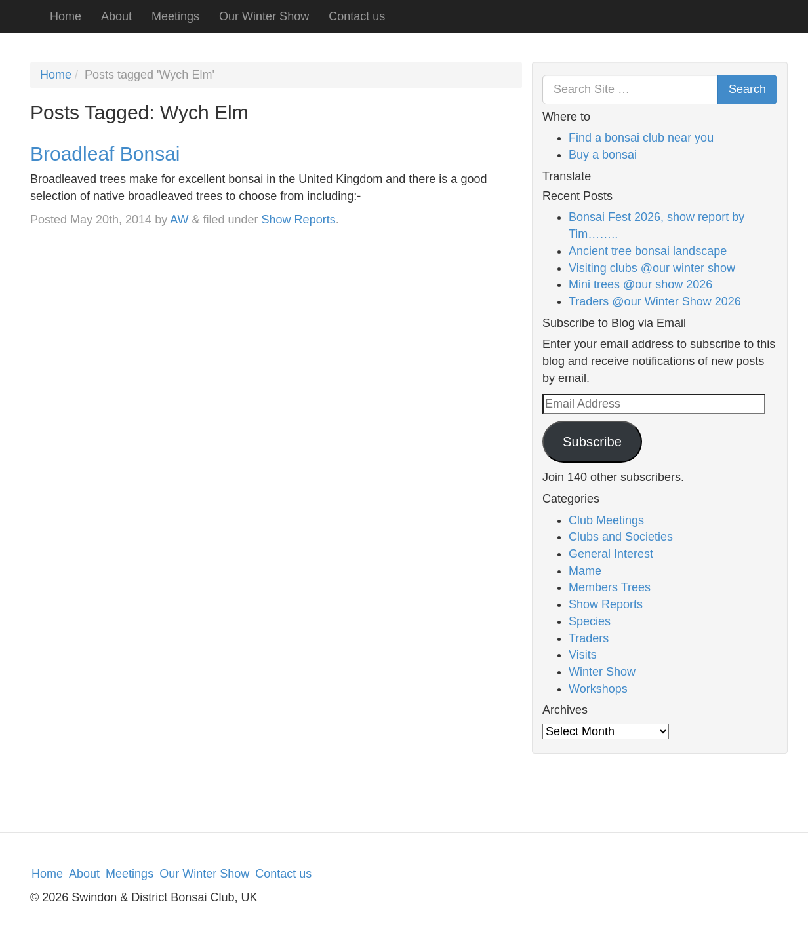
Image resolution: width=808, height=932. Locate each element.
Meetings (175, 16)
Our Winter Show (264, 16)
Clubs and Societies (621, 536)
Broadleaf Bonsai (105, 154)
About (116, 16)
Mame (585, 570)
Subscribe (592, 442)
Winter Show (602, 671)
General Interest (611, 553)
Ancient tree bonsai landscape (648, 251)
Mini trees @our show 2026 (640, 284)
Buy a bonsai (603, 154)
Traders (589, 638)
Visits (583, 654)
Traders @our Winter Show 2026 (655, 301)
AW (179, 219)
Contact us (357, 16)
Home (65, 16)
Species (590, 621)
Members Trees (610, 587)
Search (747, 89)
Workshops (598, 688)
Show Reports (299, 219)
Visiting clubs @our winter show (652, 268)
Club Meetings (606, 520)
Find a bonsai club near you (641, 137)
